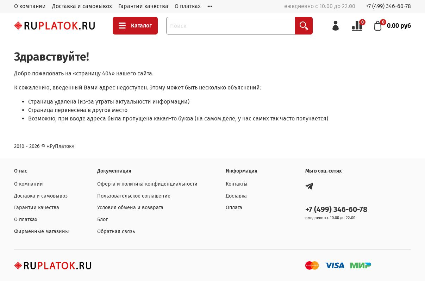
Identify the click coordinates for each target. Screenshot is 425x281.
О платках (188, 6)
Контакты (237, 184)
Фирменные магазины (41, 232)
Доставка (236, 196)
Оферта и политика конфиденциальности (147, 184)
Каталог (135, 25)
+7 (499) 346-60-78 (388, 6)
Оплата (234, 208)
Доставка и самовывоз (82, 6)
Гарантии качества (143, 6)
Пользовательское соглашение (133, 196)
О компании (30, 6)
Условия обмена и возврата (130, 208)
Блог (102, 220)
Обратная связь (116, 232)
